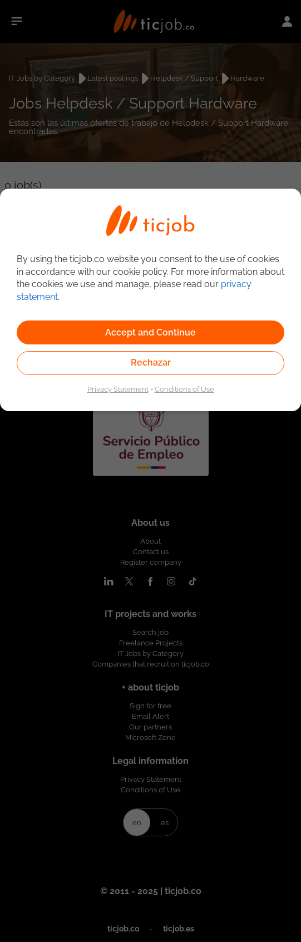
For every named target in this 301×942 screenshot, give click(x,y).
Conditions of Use (184, 388)
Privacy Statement (118, 388)
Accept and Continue (150, 332)
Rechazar (151, 362)
